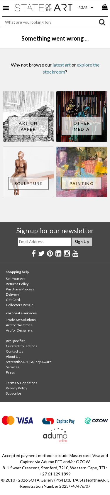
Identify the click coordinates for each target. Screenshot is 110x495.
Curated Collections (21, 346)
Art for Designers (19, 330)
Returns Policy (17, 284)
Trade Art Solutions (21, 320)
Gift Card (13, 299)
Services (12, 367)
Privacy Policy (16, 388)
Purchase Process (20, 289)
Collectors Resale (19, 305)
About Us (13, 356)
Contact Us (14, 351)
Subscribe (13, 393)
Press (10, 372)
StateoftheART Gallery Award (29, 362)
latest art (62, 64)
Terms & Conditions (21, 383)
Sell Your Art (15, 278)
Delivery (12, 294)
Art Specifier (15, 341)
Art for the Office (19, 325)
